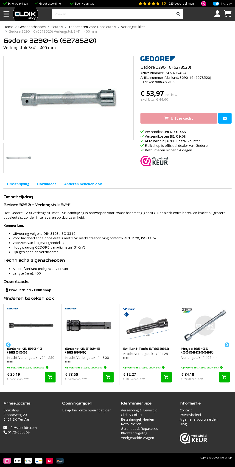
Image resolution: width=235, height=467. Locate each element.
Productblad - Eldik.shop (28, 290)
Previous (8, 344)
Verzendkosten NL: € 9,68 (165, 131)
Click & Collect (132, 414)
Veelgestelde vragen (137, 437)
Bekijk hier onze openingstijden (86, 410)
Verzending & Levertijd (139, 410)
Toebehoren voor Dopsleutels (92, 26)
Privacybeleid (190, 414)
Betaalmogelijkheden (137, 419)
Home (8, 26)
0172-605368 (16, 432)
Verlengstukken (133, 26)
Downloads (46, 183)
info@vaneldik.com (20, 427)
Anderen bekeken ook (83, 183)
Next (226, 344)
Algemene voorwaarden (199, 419)
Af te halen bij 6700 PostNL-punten (173, 141)
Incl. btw (226, 3)
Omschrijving (18, 183)
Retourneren (131, 424)
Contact (186, 410)
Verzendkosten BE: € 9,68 (165, 136)
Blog (183, 424)
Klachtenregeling (134, 433)
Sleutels (57, 26)
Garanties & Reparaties (139, 428)
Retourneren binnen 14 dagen (168, 150)
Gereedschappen (32, 26)
